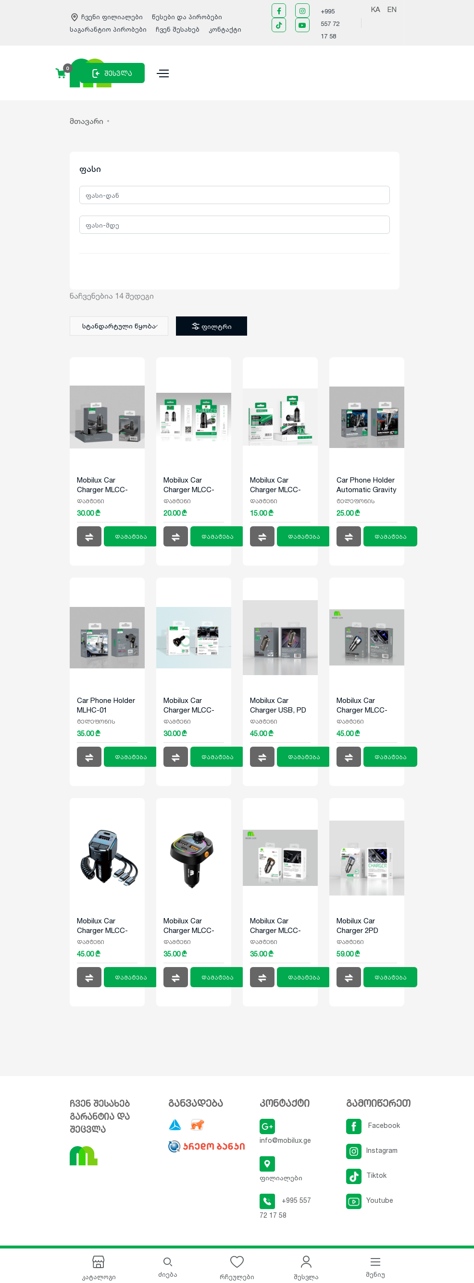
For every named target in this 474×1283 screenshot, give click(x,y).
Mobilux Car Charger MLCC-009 (188, 925)
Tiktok (366, 1175)
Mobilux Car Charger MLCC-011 (275, 925)
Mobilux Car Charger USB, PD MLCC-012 (278, 705)
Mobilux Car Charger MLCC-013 (362, 705)
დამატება (131, 536)
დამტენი (90, 501)
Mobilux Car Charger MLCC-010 (102, 925)
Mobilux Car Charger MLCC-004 (275, 485)
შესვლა (112, 73)
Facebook (373, 1125)
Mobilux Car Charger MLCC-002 (188, 485)
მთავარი (86, 121)
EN (392, 9)
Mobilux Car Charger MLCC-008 (188, 705)
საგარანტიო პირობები (109, 29)
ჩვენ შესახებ (178, 29)
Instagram (372, 1150)
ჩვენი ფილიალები (107, 17)
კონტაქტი (225, 29)
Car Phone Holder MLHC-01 (106, 705)
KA (375, 9)
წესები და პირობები (187, 17)
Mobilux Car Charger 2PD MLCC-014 (357, 925)
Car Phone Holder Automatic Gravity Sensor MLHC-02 (367, 485)
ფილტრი (211, 326)
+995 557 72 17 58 (330, 23)
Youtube (369, 1200)
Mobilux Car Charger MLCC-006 (102, 485)
